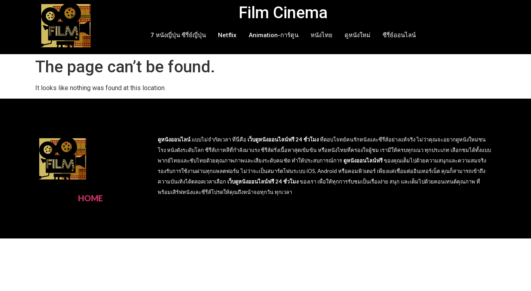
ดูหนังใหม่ (357, 35)
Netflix (227, 35)
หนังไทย (321, 35)
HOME (90, 198)
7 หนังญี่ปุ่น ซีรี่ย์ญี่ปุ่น (178, 35)
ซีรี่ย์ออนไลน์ (399, 35)
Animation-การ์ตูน (273, 35)
